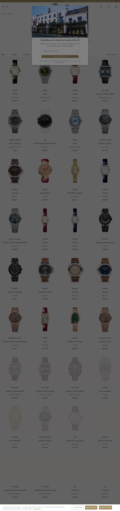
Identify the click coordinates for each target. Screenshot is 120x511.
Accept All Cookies (105, 507)
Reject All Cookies (91, 507)
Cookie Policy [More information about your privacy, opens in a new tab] (37, 509)
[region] (60, 507)
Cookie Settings (77, 507)
